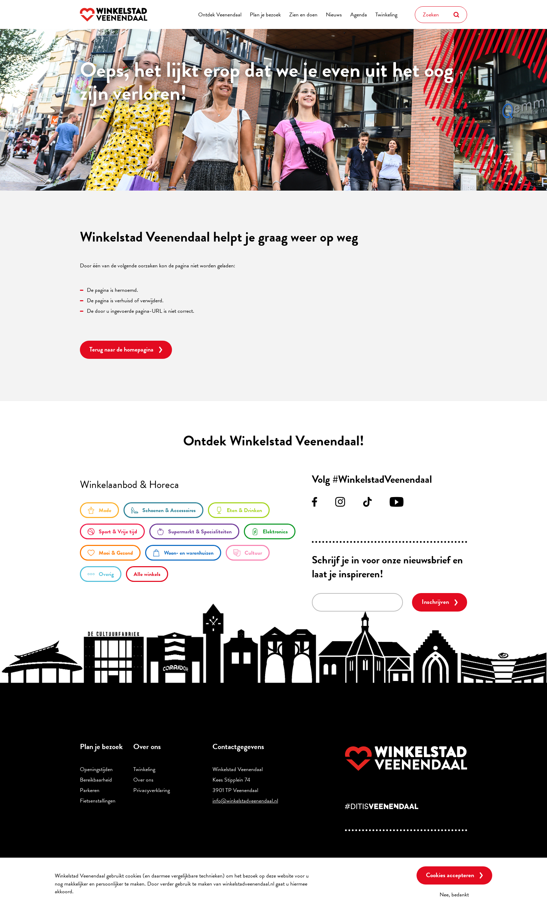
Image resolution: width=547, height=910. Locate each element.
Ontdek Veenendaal (219, 14)
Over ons (143, 780)
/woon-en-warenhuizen (183, 553)
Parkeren (89, 790)
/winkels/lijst (147, 574)
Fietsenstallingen (97, 801)
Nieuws (334, 14)
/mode (99, 510)
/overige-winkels (100, 574)
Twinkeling (386, 14)
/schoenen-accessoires (163, 510)
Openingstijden (96, 769)
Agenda (358, 14)
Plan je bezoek (265, 14)
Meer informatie (93, 891)
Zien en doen (303, 14)
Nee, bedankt (454, 894)
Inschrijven (435, 601)
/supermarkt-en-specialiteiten (194, 531)
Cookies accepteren (450, 875)
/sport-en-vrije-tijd (112, 531)
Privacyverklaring (151, 790)
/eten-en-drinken (239, 510)
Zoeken (456, 14)
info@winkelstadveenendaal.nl (245, 801)
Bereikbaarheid (96, 780)
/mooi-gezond (110, 553)
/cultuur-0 (248, 553)
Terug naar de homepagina (121, 349)
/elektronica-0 (269, 531)
